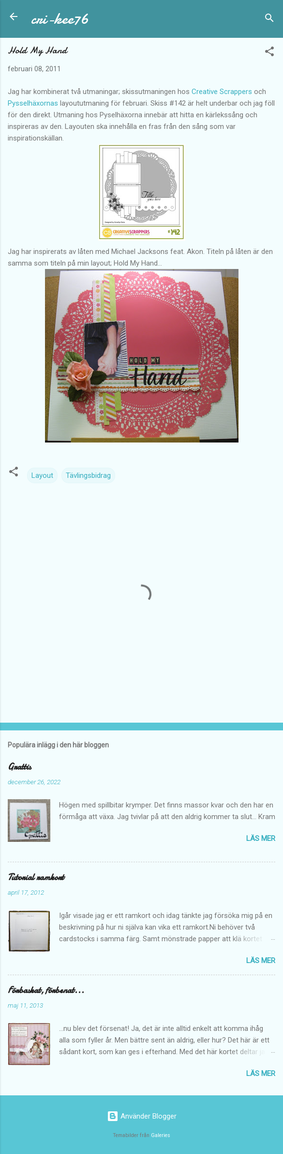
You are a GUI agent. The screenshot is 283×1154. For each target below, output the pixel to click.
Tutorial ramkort (36, 877)
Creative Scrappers (222, 91)
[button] (269, 53)
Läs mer (260, 838)
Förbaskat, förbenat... (46, 990)
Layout (42, 475)
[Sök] (269, 19)
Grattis (19, 767)
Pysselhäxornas (33, 103)
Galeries (160, 1135)
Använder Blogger (142, 1116)
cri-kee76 (60, 19)
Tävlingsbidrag (88, 475)
